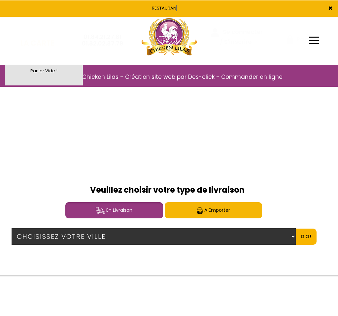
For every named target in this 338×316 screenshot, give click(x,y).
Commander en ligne (252, 77)
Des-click (201, 77)
